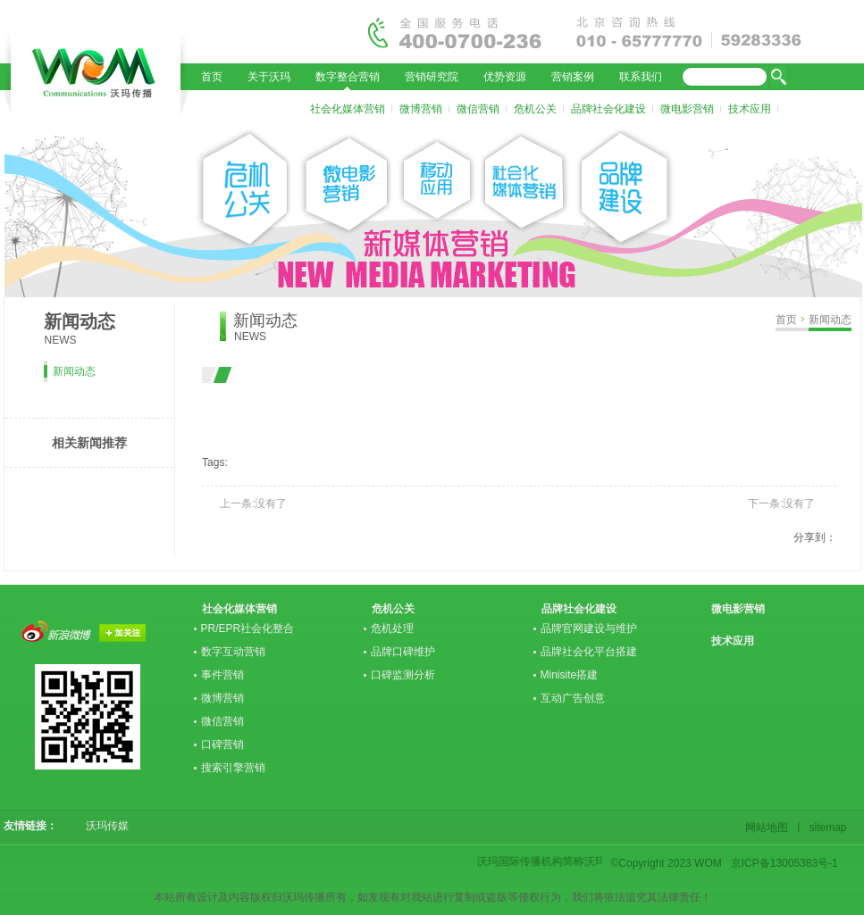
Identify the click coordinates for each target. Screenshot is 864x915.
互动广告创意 (573, 698)
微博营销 (420, 109)
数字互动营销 (233, 651)
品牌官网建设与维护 (589, 628)
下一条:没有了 (781, 503)
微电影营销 (687, 109)
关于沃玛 (268, 77)
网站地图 (769, 827)
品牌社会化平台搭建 (589, 651)
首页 (211, 77)
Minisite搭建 (570, 675)
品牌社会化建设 (608, 109)
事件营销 (222, 675)
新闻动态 (830, 319)
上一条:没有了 (253, 503)
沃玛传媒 (102, 825)
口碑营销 (222, 744)
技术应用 (749, 109)
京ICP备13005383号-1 (784, 863)
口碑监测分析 (403, 675)
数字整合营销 (347, 77)
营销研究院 (431, 77)
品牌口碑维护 (403, 651)
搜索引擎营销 (233, 767)
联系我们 (640, 77)
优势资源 (504, 77)
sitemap (825, 827)
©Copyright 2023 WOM (666, 863)
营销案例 (572, 77)
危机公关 (535, 109)
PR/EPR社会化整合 (248, 628)
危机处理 (392, 628)
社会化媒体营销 (347, 109)
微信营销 (478, 109)
